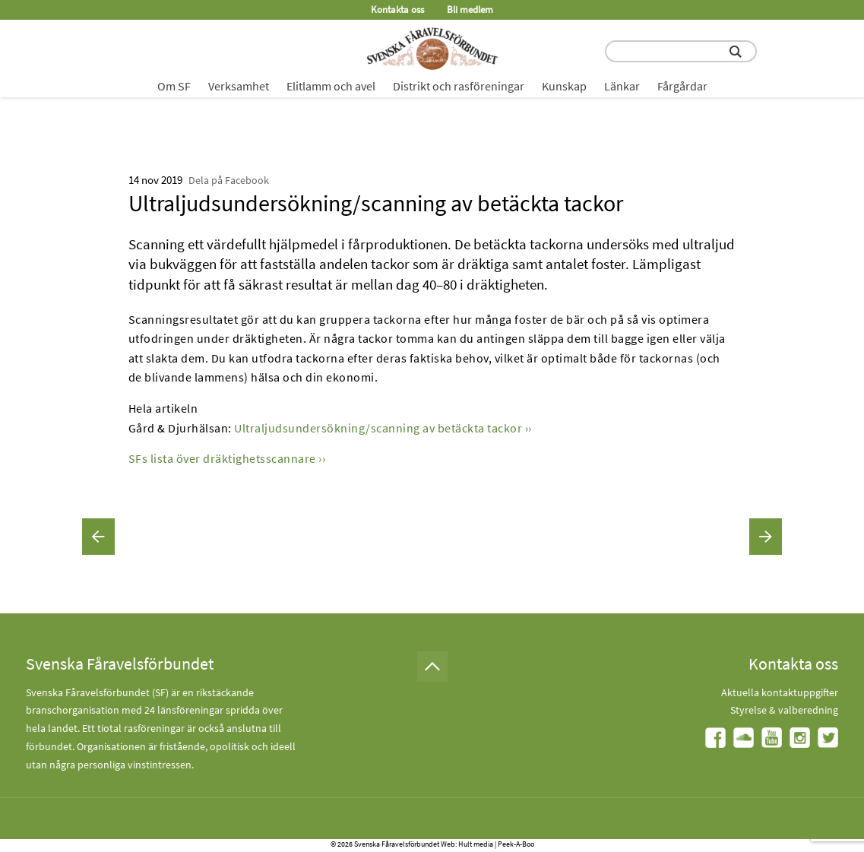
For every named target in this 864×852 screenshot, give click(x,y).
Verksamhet (238, 85)
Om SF (174, 85)
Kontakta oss (397, 9)
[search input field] (681, 51)
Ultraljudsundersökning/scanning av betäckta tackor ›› (383, 428)
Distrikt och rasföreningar (458, 85)
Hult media (475, 844)
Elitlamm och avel (330, 85)
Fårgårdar (682, 85)
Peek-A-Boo (516, 844)
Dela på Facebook (228, 180)
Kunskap (564, 85)
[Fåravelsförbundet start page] (432, 48)
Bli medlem (470, 9)
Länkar (622, 85)
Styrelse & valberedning (784, 710)
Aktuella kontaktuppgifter (779, 692)
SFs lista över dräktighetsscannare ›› (227, 458)
